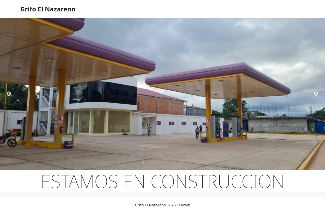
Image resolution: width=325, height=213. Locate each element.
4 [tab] (166, 162)
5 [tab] (173, 162)
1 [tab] (143, 162)
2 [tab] (151, 162)
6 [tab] (181, 162)
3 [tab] (158, 162)
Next (316, 93)
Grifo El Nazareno (47, 9)
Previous (8, 93)
